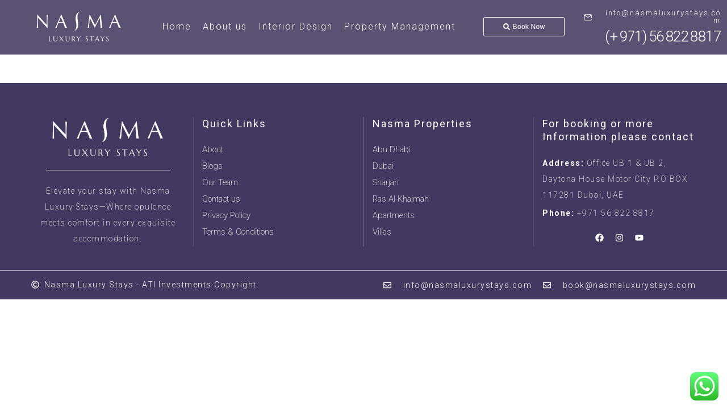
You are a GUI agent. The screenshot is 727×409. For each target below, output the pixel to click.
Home (176, 26)
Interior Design (295, 26)
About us (225, 26)
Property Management (400, 26)
